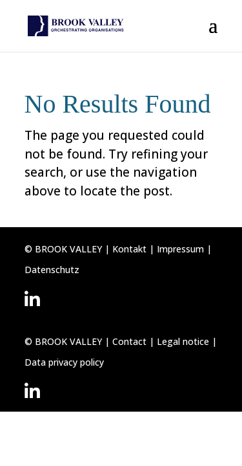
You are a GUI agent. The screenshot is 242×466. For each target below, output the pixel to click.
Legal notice (183, 341)
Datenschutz (52, 269)
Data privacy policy (64, 362)
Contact (130, 341)
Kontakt (130, 249)
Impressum (180, 249)
